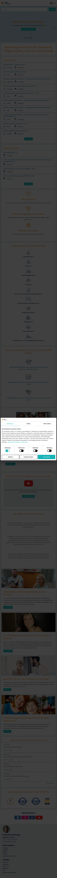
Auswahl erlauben (28, 457)
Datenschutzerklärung (14, 442)
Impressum (25, 442)
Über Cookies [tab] (47, 423)
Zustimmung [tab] (10, 423)
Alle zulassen (46, 457)
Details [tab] (28, 423)
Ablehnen (10, 457)
